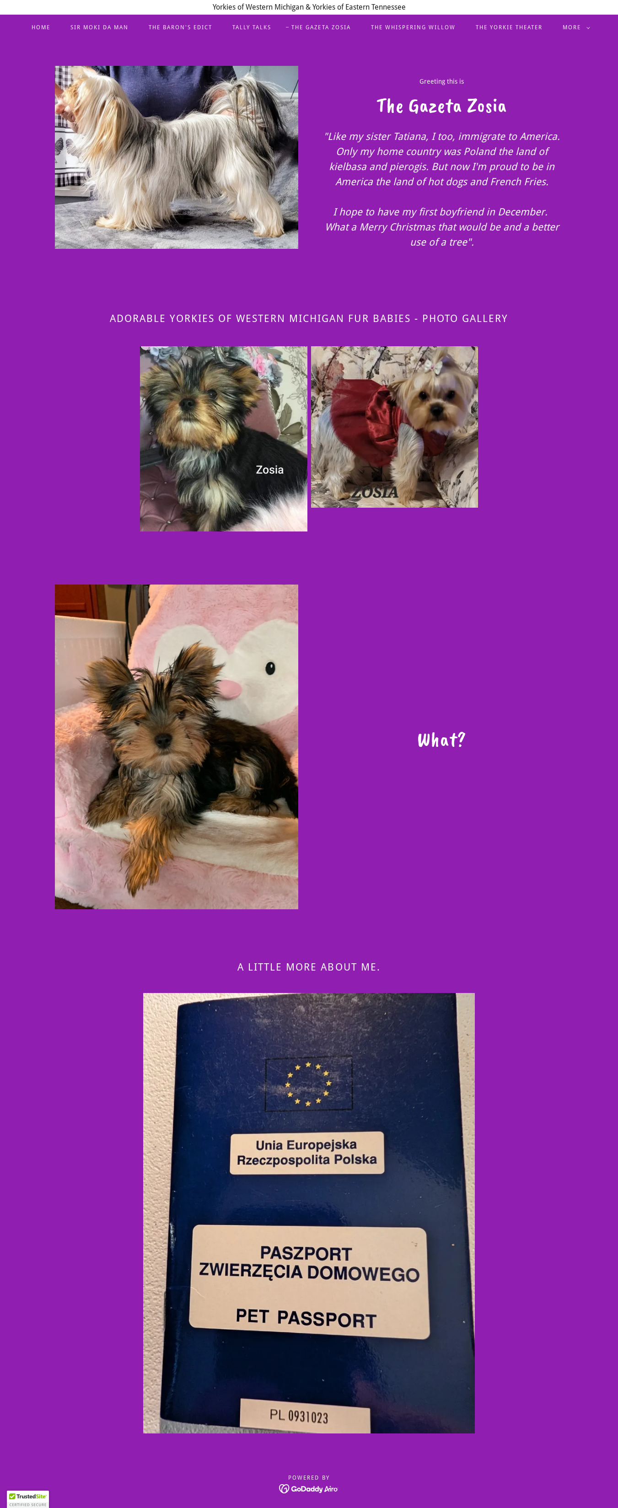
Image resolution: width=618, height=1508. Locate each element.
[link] (309, 1488)
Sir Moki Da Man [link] (99, 27)
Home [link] (41, 27)
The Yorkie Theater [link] (509, 27)
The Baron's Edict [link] (180, 27)
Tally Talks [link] (251, 27)
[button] (574, 27)
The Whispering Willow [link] (413, 27)
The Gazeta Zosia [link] (320, 27)
